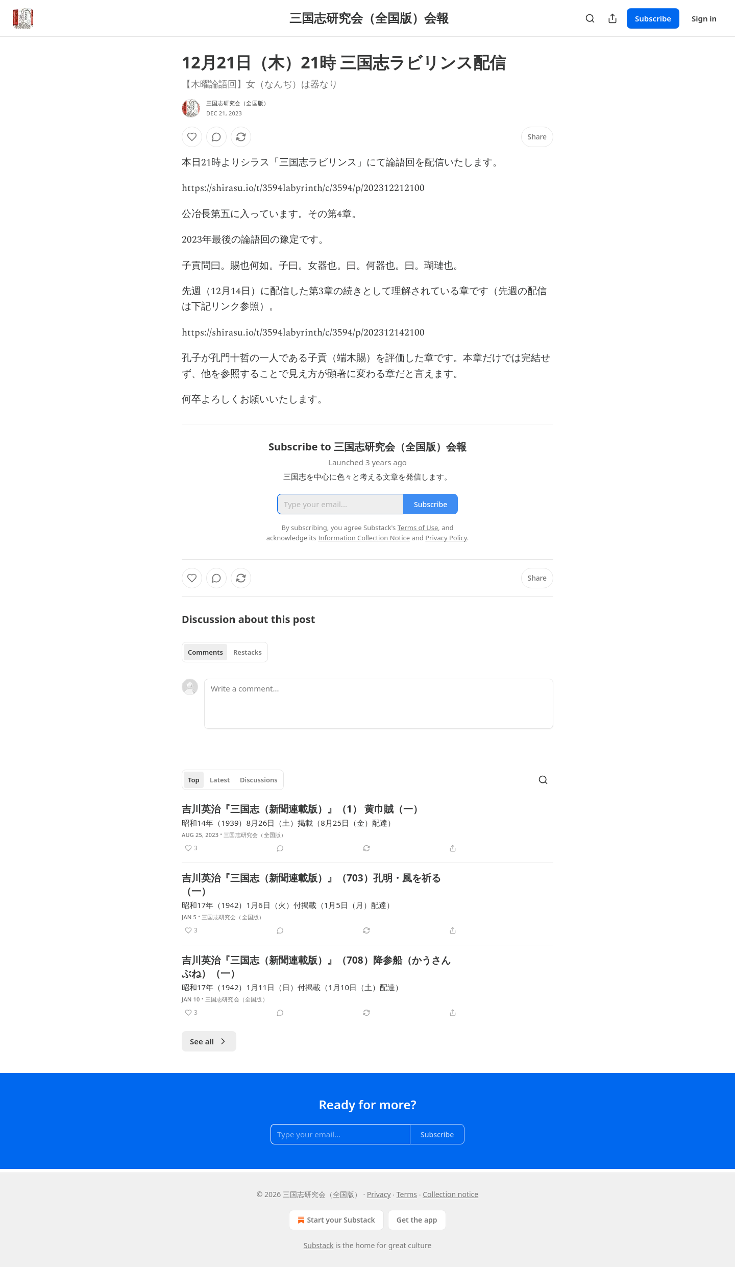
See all (209, 1041)
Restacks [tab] (247, 652)
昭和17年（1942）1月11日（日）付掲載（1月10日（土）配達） (292, 987)
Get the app (417, 1220)
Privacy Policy (446, 537)
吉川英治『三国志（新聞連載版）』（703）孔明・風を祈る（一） (311, 884)
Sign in (704, 18)
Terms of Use (418, 527)
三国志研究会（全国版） (237, 103)
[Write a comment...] (379, 703)
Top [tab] (194, 779)
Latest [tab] (220, 779)
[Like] (192, 137)
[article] (367, 828)
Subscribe (653, 18)
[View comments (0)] (216, 137)
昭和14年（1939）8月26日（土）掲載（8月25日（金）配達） (288, 823)
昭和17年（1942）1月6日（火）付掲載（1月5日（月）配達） (288, 905)
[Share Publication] (612, 18)
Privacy (379, 1194)
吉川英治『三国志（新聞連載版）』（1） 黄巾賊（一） (302, 809)
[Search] (590, 18)
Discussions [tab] (259, 779)
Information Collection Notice (364, 537)
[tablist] (225, 652)
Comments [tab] (205, 652)
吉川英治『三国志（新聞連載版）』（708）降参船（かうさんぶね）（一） (316, 966)
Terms (407, 1194)
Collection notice (450, 1194)
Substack (319, 1245)
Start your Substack (335, 1220)
